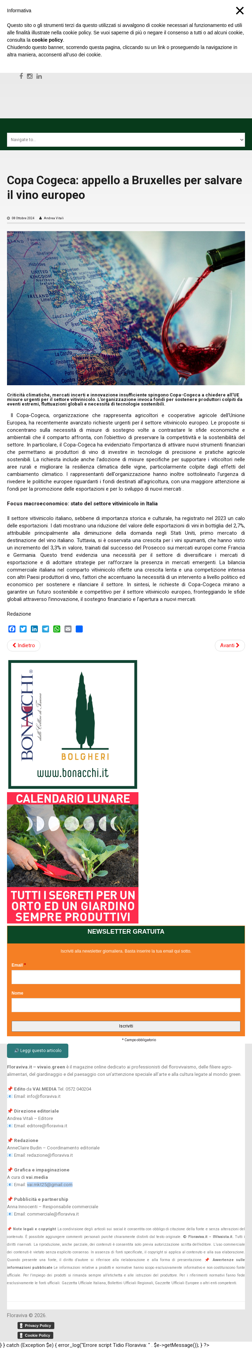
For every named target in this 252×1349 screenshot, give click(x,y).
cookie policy (47, 40)
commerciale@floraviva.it (53, 1214)
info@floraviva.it (44, 1096)
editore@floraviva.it (47, 1125)
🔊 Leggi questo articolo (37, 1050)
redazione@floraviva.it (50, 1155)
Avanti (230, 645)
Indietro (23, 645)
